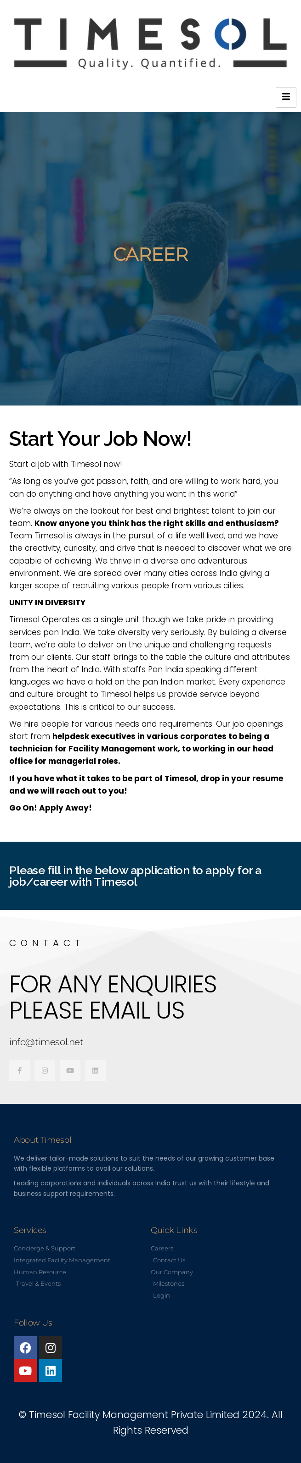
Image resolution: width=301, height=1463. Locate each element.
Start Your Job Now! (100, 439)
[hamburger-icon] (286, 97)
